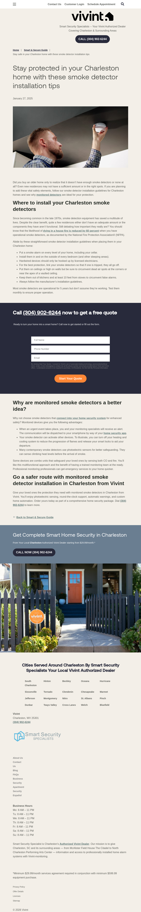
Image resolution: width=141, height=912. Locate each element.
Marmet (104, 692)
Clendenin (67, 692)
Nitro (65, 698)
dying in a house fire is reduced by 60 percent (71, 230)
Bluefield (104, 705)
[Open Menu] (14, 4)
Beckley (66, 681)
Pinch (103, 698)
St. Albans (86, 698)
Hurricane (105, 681)
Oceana (85, 681)
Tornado (48, 692)
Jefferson (30, 698)
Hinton (47, 681)
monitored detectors (48, 194)
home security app (115, 433)
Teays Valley (50, 705)
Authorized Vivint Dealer (74, 844)
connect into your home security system (81, 418)
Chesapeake (87, 692)
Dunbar (29, 705)
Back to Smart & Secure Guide (33, 517)
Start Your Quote (70, 378)
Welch (84, 705)
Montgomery (50, 698)
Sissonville (31, 692)
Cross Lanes (69, 705)
